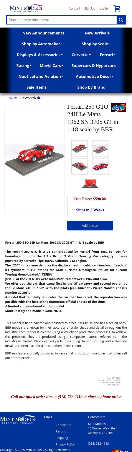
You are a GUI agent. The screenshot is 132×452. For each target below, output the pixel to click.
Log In (103, 8)
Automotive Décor (94, 76)
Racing (23, 65)
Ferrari (107, 54)
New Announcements (43, 33)
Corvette (81, 54)
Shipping (62, 438)
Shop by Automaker (42, 43)
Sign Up (89, 8)
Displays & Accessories (40, 54)
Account (74, 8)
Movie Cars (51, 65)
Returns (61, 431)
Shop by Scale (96, 43)
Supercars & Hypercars (93, 65)
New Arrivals (97, 33)
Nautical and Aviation (40, 76)
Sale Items (37, 87)
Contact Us (63, 425)
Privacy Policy (65, 444)
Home (13, 98)
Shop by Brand (91, 87)
